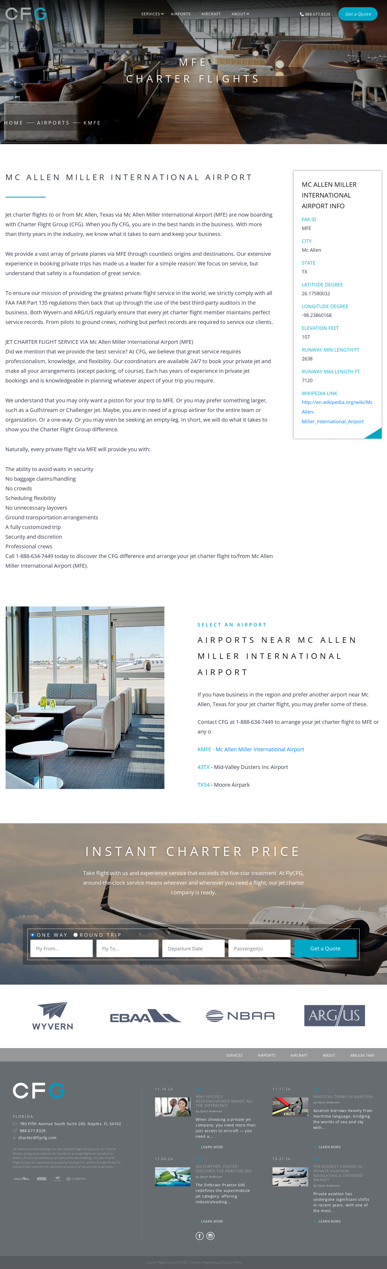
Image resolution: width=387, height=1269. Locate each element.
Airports (181, 13)
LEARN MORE (212, 1147)
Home (14, 122)
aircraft (299, 1055)
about (329, 1055)
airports (266, 1055)
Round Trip (101, 935)
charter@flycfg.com (37, 1138)
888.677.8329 (33, 1131)
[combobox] (61, 948)
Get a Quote (325, 948)
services (234, 1055)
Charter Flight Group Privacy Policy (216, 1262)
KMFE (92, 122)
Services (150, 13)
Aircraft (211, 13)
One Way (52, 935)
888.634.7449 (362, 1055)
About (239, 13)
